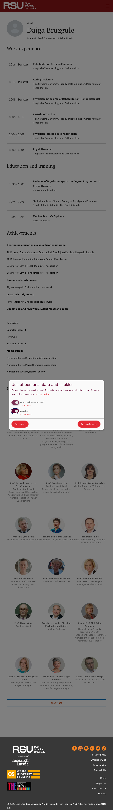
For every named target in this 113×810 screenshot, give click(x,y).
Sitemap (102, 793)
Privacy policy (99, 754)
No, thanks (20, 424)
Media (103, 778)
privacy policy (42, 394)
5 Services (25, 414)
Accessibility (100, 770)
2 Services (25, 405)
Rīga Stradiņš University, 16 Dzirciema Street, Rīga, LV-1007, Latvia (51, 803)
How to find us (99, 788)
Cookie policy (99, 764)
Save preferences (89, 424)
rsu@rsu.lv (93, 803)
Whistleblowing (98, 759)
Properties (101, 783)
